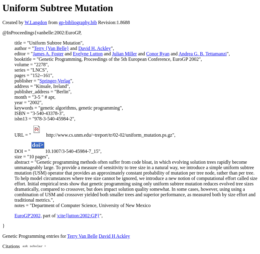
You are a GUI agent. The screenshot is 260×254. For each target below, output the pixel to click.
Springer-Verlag (54, 80)
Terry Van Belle (82, 236)
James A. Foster (48, 53)
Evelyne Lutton (88, 53)
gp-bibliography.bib (78, 22)
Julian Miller (124, 53)
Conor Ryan (157, 53)
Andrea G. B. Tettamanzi (203, 53)
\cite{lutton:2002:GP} (78, 215)
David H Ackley (114, 236)
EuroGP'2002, (28, 215)
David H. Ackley (94, 48)
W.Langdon (35, 22)
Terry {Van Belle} (51, 48)
